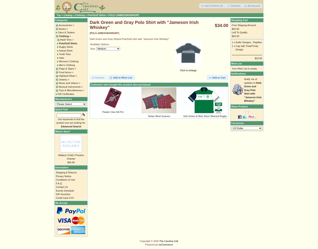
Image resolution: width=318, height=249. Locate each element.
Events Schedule (65, 190)
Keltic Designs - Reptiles (249, 42)
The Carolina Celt (168, 241)
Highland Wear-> (68, 76)
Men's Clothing (67, 65)
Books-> (63, 29)
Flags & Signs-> (67, 68)
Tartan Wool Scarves (159, 116)
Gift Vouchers (63, 194)
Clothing (80, 15)
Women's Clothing (69, 61)
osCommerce (166, 244)
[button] (212, 5)
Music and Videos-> (69, 83)
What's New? (62, 131)
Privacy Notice (63, 176)
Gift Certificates (66, 94)
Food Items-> (66, 72)
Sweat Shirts (66, 50)
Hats (61, 58)
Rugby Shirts (66, 47)
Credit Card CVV (65, 198)
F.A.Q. (59, 183)
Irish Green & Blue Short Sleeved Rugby (205, 116)
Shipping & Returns (66, 172)
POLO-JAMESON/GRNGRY (123, 15)
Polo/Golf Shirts (97, 15)
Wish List (236, 63)
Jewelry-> (64, 79)
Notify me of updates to (252, 90)
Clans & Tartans (66, 32)
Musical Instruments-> (71, 86)
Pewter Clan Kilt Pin (113, 112)
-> (65, 36)
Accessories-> (66, 25)
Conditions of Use (65, 179)
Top (59, 15)
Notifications (238, 73)
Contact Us (62, 187)
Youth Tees (65, 54)
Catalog (68, 15)
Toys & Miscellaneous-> (71, 90)
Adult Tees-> (67, 39)
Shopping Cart (239, 20)
